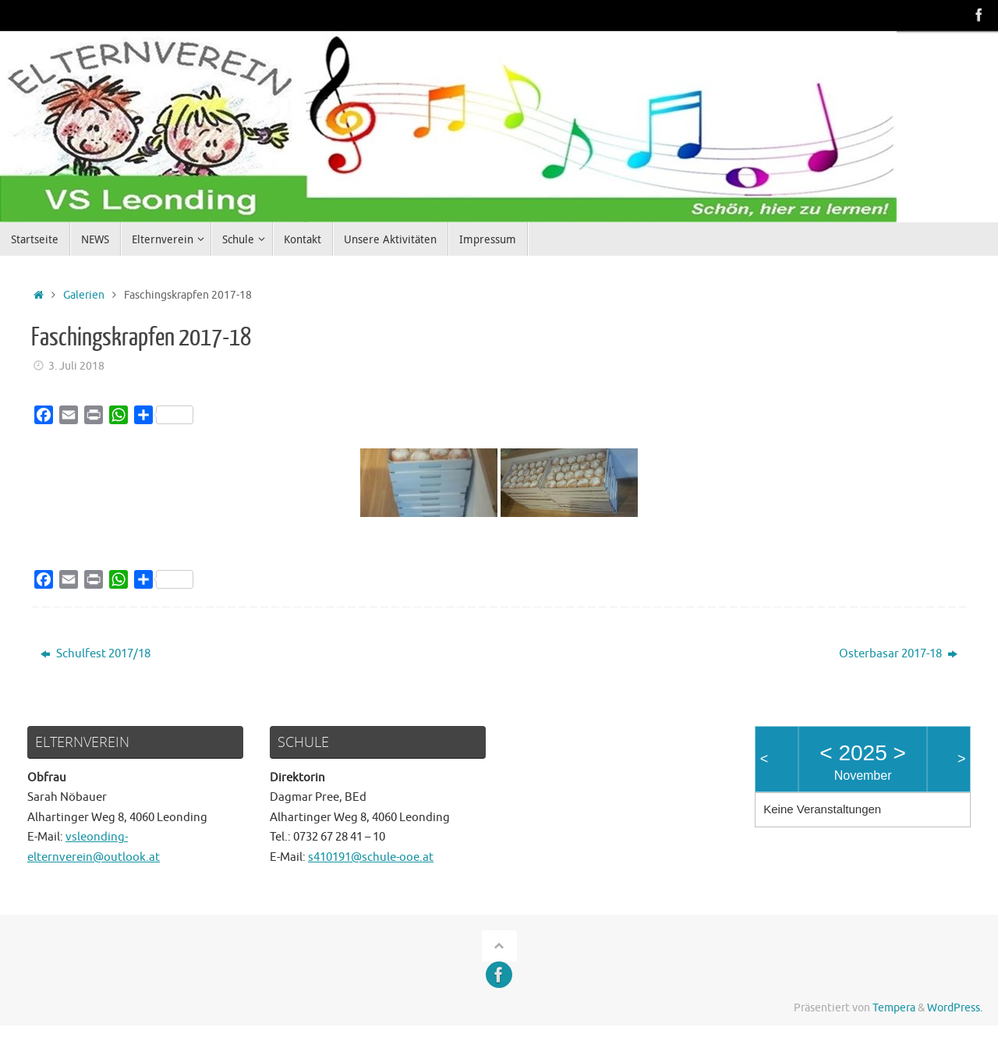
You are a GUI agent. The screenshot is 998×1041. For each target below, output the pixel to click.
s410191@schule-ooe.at (371, 857)
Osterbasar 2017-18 (898, 653)
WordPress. (954, 1007)
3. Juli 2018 (76, 366)
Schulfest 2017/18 (95, 653)
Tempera (893, 1007)
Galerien (83, 295)
